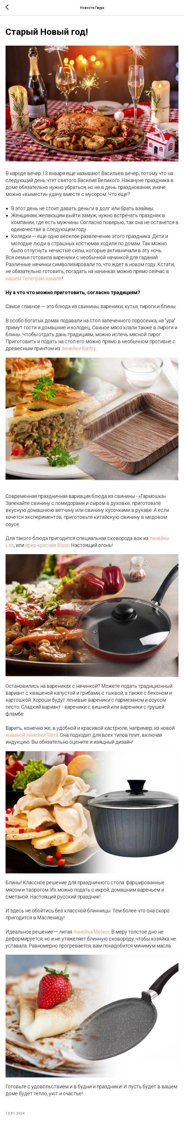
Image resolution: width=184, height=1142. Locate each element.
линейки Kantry (78, 348)
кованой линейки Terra (32, 735)
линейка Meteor (91, 932)
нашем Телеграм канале (34, 278)
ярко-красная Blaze (47, 545)
